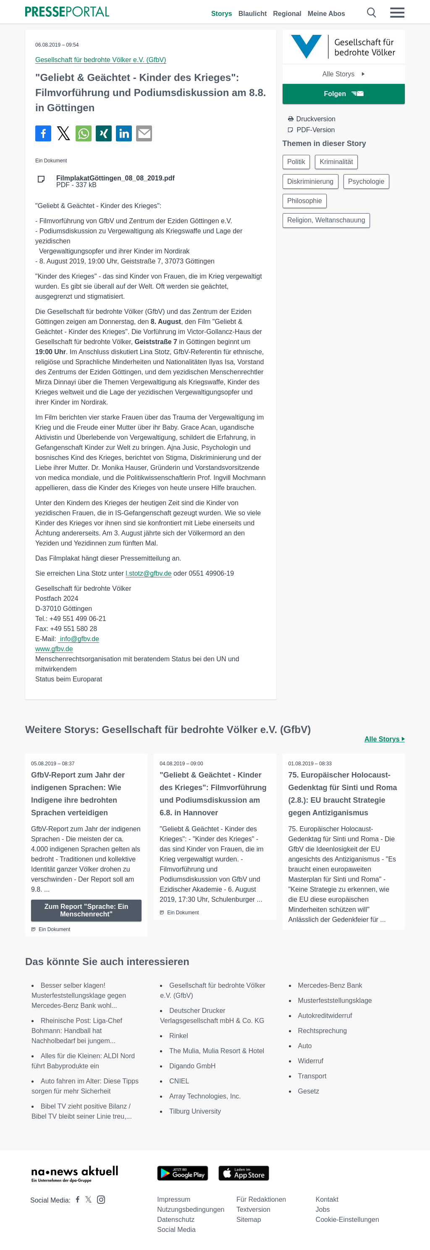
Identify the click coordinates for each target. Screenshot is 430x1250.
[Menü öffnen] (397, 12)
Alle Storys (343, 74)
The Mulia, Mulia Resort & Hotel (216, 1050)
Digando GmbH (192, 1066)
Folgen (343, 93)
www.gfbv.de (54, 648)
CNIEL (179, 1081)
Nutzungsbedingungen (190, 1209)
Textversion (253, 1209)
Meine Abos (326, 13)
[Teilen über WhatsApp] (84, 133)
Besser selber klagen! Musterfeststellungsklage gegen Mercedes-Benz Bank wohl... (78, 995)
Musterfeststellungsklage (335, 1000)
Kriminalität (338, 162)
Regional (287, 13)
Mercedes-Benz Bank (330, 985)
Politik (297, 162)
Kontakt (327, 1199)
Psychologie (368, 182)
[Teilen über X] (63, 133)
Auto (305, 1045)
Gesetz (309, 1091)
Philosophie (305, 202)
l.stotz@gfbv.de (148, 573)
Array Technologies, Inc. (205, 1096)
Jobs (323, 1209)
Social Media (176, 1229)
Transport (312, 1076)
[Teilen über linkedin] (124, 133)
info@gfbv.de (78, 638)
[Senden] (144, 133)
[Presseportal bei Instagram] (98, 1199)
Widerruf (310, 1061)
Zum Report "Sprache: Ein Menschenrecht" (86, 910)
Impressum (173, 1199)
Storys (221, 13)
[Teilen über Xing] (104, 133)
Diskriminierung (311, 182)
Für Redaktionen (261, 1199)
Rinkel (178, 1035)
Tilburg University (195, 1111)
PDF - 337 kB (115, 181)
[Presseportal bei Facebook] (75, 1200)
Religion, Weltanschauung (327, 222)
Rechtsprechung (322, 1030)
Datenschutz (175, 1219)
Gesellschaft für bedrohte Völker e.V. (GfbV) (100, 59)
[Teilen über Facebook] (43, 133)
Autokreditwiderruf (325, 1015)
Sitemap (248, 1219)
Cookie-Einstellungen (347, 1219)
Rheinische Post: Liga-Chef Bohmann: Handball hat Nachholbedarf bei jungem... (76, 1030)
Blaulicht (253, 13)
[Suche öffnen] (372, 12)
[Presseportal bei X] (86, 1200)
